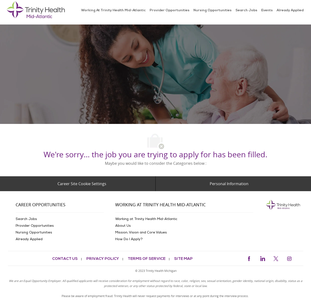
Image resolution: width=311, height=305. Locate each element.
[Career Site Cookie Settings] (82, 183)
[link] (37, 12)
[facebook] (249, 258)
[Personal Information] (229, 183)
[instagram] (289, 258)
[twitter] (275, 258)
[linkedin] (262, 258)
